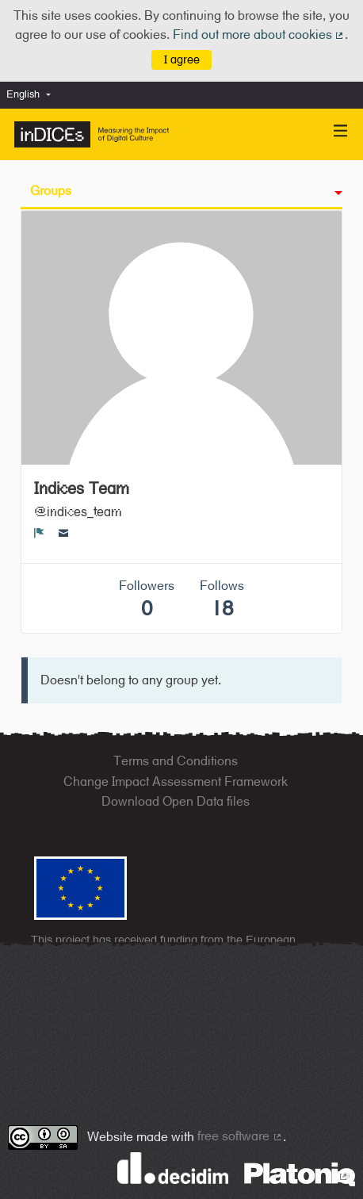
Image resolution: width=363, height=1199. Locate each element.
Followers (146, 599)
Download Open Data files (175, 801)
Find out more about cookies (259, 34)
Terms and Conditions (175, 760)
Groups (50, 190)
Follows (222, 599)
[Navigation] (341, 131)
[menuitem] (32, 95)
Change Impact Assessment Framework (175, 781)
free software (240, 1135)
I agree (182, 59)
